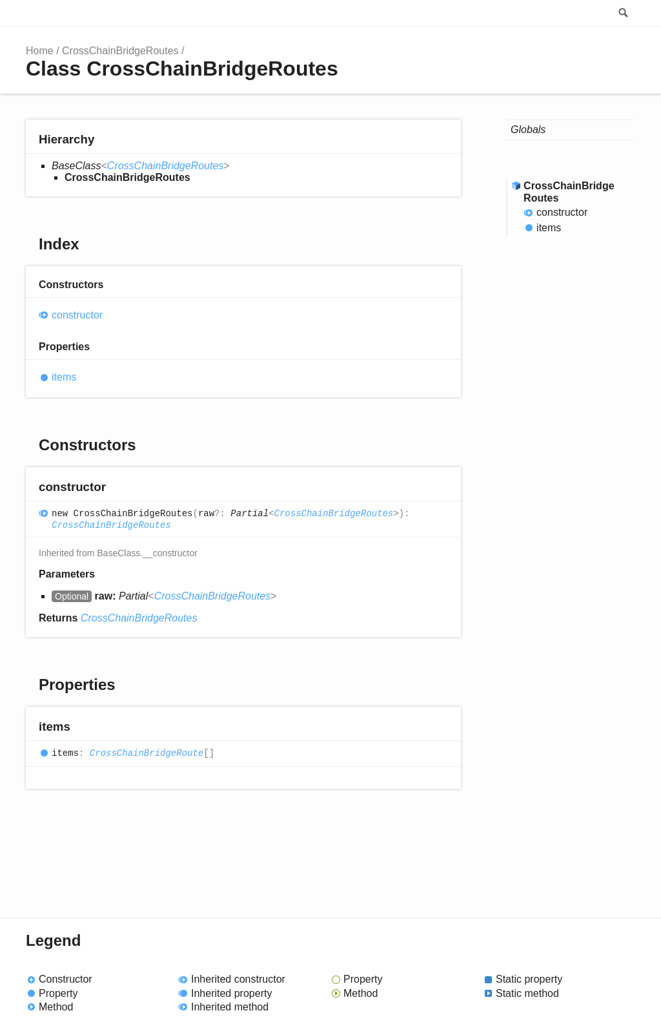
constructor (77, 314)
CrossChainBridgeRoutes (120, 50)
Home (40, 50)
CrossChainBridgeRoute (146, 753)
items (64, 376)
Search (622, 13)
